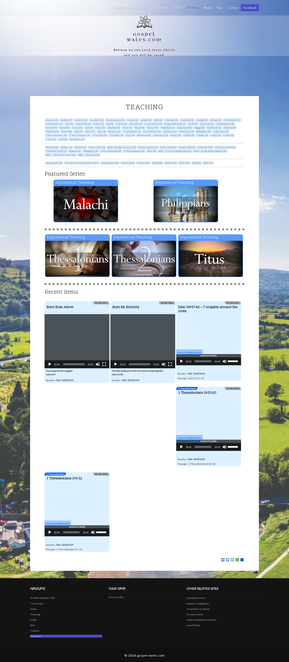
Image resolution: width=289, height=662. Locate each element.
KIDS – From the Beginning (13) (174, 151)
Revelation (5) (77, 139)
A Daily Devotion (196, 597)
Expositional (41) (110, 162)
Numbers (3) (97, 119)
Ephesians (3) (186, 131)
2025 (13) (184, 162)
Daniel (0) (64, 127)
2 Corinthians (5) (152, 131)
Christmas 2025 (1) (56, 151)
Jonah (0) (127, 127)
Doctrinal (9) (127, 162)
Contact (232, 8)
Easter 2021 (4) (97, 147)
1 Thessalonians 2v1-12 (64, 478)
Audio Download (189, 352)
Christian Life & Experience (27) (82, 162)
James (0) (175, 135)
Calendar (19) (205, 147)
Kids (219, 8)
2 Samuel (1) (187, 119)
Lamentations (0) (225, 123)
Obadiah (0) (113, 127)
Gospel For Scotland (198, 608)
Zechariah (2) (214, 127)
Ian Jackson (64, 380)
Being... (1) (66, 147)
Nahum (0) (152, 127)
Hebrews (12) (160, 135)
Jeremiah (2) (207, 123)
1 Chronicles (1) (231, 119)
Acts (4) (102, 131)
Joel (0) (89, 127)
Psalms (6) (121, 123)
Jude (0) (63, 139)
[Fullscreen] (104, 364)
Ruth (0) (158, 119)
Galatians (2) (170, 131)
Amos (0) (100, 127)
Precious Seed (195, 614)
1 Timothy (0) (99, 135)
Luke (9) (78, 131)
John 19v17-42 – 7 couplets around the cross (207, 309)
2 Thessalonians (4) (79, 135)
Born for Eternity (125, 307)
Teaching (192, 8)
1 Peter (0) (188, 135)
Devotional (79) (54, 162)
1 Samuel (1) (171, 119)
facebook (249, 8)
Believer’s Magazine (198, 603)
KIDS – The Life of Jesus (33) (61, 154)
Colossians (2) (221, 131)
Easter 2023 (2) (187, 147)
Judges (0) (146, 119)
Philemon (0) (144, 135)
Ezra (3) (69, 123)
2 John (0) (228, 135)
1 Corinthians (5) (132, 131)
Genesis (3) (52, 119)
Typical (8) (157, 162)
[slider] (202, 361)
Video (177, 8)
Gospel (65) (143, 162)
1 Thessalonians (187, 388)
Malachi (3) (75, 151)
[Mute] (98, 364)
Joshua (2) (132, 119)
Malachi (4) (230, 127)
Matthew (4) (52, 131)
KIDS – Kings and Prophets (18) (210, 151)
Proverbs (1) (135, 123)
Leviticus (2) (81, 119)
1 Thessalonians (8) (56, 135)
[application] (77, 341)
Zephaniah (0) (184, 127)
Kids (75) (208, 162)
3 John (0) (51, 139)
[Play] (50, 364)
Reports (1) (171, 162)
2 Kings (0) (215, 119)
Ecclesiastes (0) (153, 123)
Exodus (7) (66, 119)
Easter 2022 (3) (168, 147)
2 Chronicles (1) (54, 123)
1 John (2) (215, 135)
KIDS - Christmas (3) (88, 154)
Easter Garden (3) (148, 147)
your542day (193, 625)
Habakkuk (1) (168, 127)
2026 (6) (196, 162)
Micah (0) (139, 127)
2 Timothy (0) (116, 135)
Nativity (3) (80, 147)
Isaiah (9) (192, 123)
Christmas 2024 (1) (225, 147)
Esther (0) (98, 123)
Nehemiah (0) (83, 123)
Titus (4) (130, 135)
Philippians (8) (203, 131)
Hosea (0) (77, 127)
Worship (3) (52, 147)
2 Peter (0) (202, 135)
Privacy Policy (116, 597)
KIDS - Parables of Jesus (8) (122, 147)
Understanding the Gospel (201, 619)
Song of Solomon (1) (174, 123)
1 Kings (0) (201, 119)
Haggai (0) (199, 127)
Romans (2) (114, 131)
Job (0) (109, 123)
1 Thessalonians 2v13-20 (197, 392)
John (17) (90, 131)
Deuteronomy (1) (115, 119)
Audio (208, 8)
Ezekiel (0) (51, 127)
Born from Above (60, 307)
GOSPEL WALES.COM (130, 8)
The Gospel (160, 8)
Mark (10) (66, 131)
